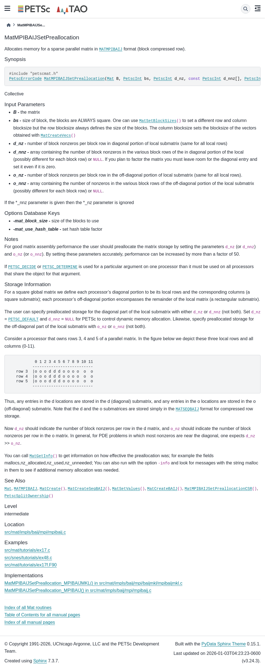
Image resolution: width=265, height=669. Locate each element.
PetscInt (132, 79)
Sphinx (40, 660)
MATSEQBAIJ (187, 409)
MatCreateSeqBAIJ (86, 489)
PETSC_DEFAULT (23, 319)
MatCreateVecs (56, 135)
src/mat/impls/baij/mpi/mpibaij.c (35, 532)
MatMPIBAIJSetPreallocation (74, 79)
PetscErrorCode (25, 79)
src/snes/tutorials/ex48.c (28, 557)
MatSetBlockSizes (157, 121)
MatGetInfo (41, 456)
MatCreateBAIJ (162, 489)
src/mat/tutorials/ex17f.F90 (30, 565)
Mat (110, 79)
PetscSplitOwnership (26, 496)
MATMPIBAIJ (110, 49)
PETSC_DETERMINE (59, 267)
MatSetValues (126, 489)
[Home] (9, 25)
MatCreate (50, 489)
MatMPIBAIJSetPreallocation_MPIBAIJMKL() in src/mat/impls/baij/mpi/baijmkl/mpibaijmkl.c (93, 583)
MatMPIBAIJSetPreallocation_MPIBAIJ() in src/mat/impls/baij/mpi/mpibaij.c (77, 590)
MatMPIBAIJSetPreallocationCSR (218, 489)
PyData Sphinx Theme (224, 644)
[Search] (245, 9)
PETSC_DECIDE (22, 267)
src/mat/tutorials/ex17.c (27, 550)
